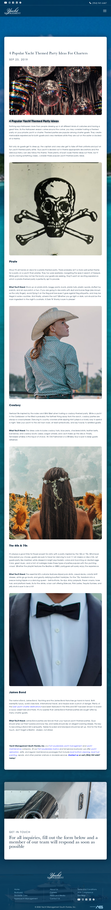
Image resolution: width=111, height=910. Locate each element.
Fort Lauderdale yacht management (65, 746)
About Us (54, 890)
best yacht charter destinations (27, 707)
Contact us (73, 755)
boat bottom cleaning (80, 752)
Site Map (81, 896)
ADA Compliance (85, 893)
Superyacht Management (26, 899)
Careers (53, 893)
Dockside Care (20, 896)
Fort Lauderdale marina (48, 749)
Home (17, 890)
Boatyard (18, 893)
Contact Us (55, 899)
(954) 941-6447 (98, 3)
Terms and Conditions (87, 890)
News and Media (57, 896)
